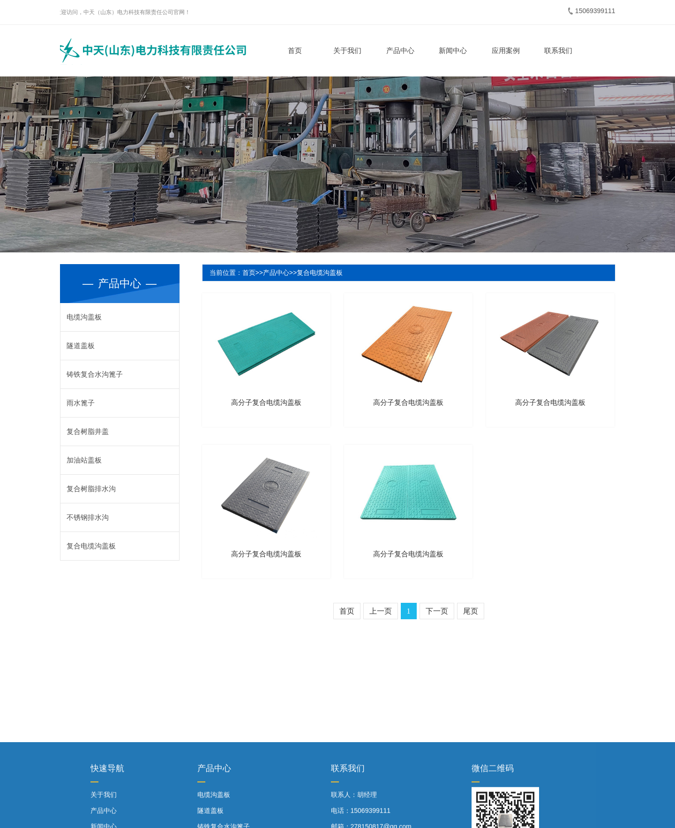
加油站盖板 (84, 460)
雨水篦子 (81, 403)
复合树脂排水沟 (91, 489)
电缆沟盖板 (84, 317)
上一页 (380, 611)
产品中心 (399, 50)
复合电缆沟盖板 (91, 546)
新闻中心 (451, 50)
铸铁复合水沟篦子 (95, 374)
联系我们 (557, 50)
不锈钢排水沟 (88, 517)
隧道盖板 (81, 345)
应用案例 (504, 50)
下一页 (437, 611)
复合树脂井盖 (88, 431)
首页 (293, 50)
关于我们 (346, 50)
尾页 (470, 611)
